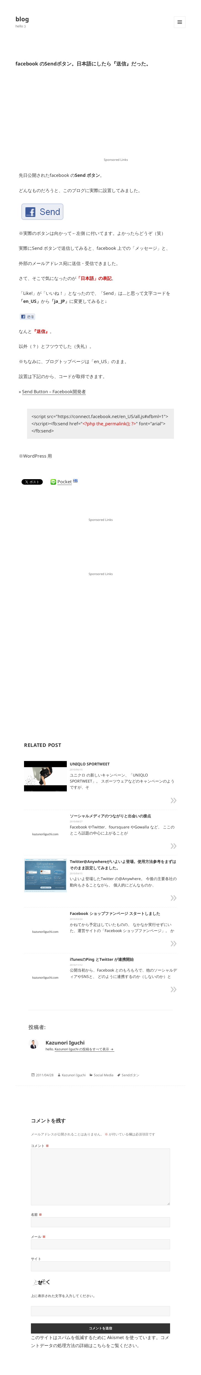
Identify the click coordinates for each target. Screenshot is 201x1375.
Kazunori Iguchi (74, 1075)
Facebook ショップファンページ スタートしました (115, 913)
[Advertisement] (116, 116)
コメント (40, 1145)
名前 (36, 1214)
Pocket (64, 482)
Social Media (103, 1075)
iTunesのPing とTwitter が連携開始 (102, 959)
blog (22, 19)
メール (38, 1236)
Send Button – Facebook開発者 (54, 392)
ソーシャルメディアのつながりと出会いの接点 (110, 815)
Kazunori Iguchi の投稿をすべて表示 (82, 1049)
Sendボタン (130, 1075)
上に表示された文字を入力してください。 (63, 1295)
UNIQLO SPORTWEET (90, 764)
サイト (36, 1258)
